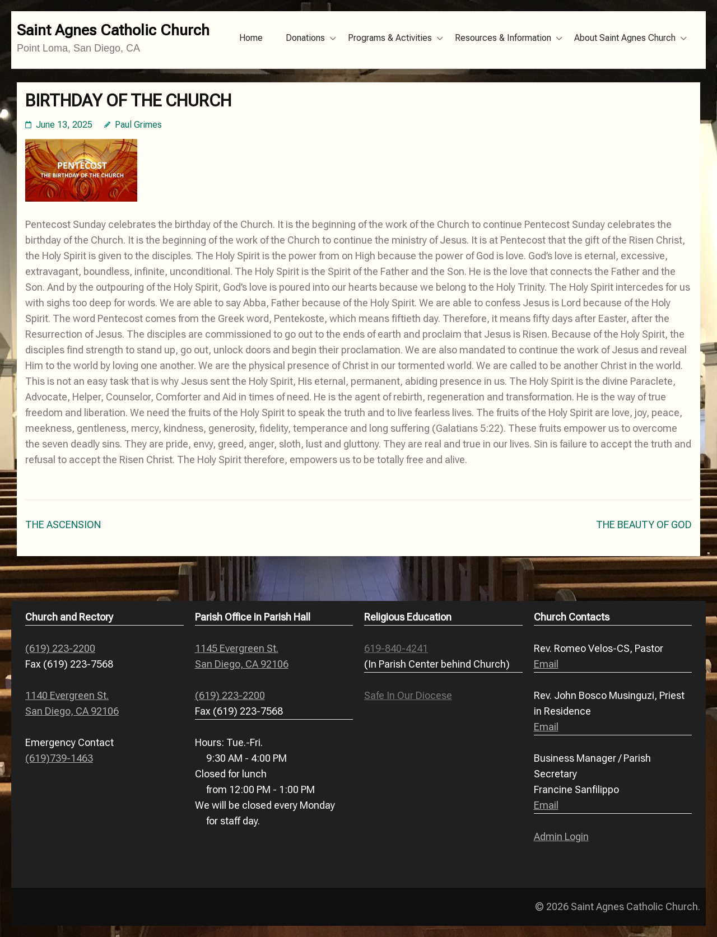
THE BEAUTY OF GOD (644, 524)
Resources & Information (503, 37)
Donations (305, 37)
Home (251, 37)
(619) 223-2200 (60, 648)
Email (546, 664)
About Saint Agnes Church (625, 37)
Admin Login (561, 836)
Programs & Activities (390, 37)
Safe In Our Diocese (408, 695)
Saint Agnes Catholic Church (113, 30)
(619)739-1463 (59, 758)
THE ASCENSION (63, 524)
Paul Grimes (138, 124)
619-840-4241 (396, 648)
